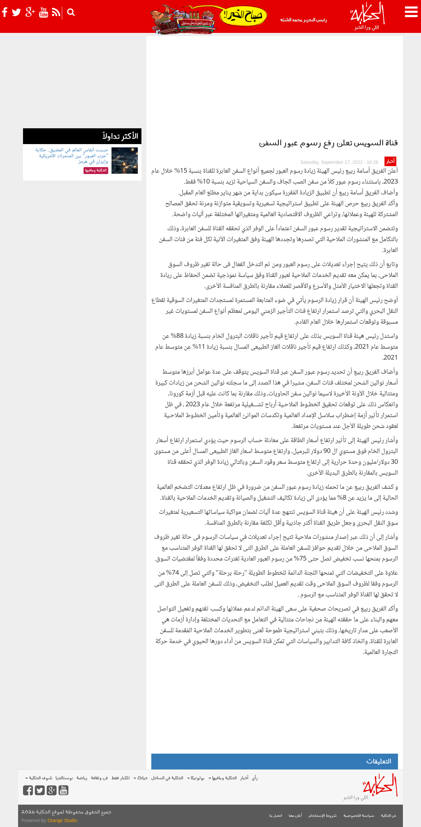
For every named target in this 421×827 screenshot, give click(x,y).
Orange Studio (62, 820)
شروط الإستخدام (323, 816)
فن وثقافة (99, 778)
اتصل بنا (275, 816)
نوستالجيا (64, 778)
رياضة (81, 778)
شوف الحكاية (38, 778)
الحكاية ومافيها (223, 778)
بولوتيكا (196, 778)
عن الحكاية (388, 816)
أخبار (390, 161)
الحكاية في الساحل (167, 778)
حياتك (141, 778)
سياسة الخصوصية (358, 816)
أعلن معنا (295, 816)
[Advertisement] (274, 85)
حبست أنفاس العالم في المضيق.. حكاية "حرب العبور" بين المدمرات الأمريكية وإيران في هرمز (71, 156)
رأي (255, 778)
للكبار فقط (120, 778)
